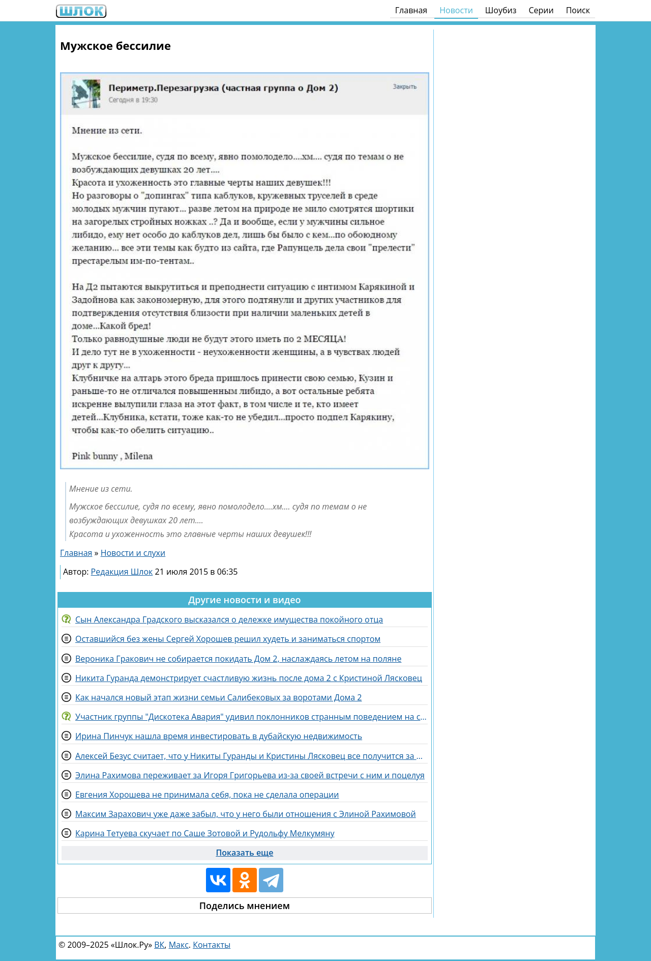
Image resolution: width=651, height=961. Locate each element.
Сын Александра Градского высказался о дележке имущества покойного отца (229, 619)
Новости (456, 10)
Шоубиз (501, 10)
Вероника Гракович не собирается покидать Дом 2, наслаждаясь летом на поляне (238, 658)
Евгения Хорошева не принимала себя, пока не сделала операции (207, 794)
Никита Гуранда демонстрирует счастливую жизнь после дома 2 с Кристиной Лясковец (248, 678)
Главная (411, 10)
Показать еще (244, 852)
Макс (179, 944)
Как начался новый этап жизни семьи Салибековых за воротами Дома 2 (218, 697)
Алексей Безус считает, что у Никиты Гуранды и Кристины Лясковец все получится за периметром (251, 755)
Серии (540, 10)
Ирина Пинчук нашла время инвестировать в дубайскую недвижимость (218, 736)
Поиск (578, 10)
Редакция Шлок (122, 571)
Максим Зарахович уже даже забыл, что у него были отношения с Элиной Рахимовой (245, 813)
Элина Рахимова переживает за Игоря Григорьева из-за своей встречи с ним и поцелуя (250, 775)
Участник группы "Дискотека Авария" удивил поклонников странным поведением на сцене (251, 716)
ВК (159, 944)
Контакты (211, 944)
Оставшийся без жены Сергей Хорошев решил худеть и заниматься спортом (227, 638)
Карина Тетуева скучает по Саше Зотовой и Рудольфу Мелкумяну (204, 833)
